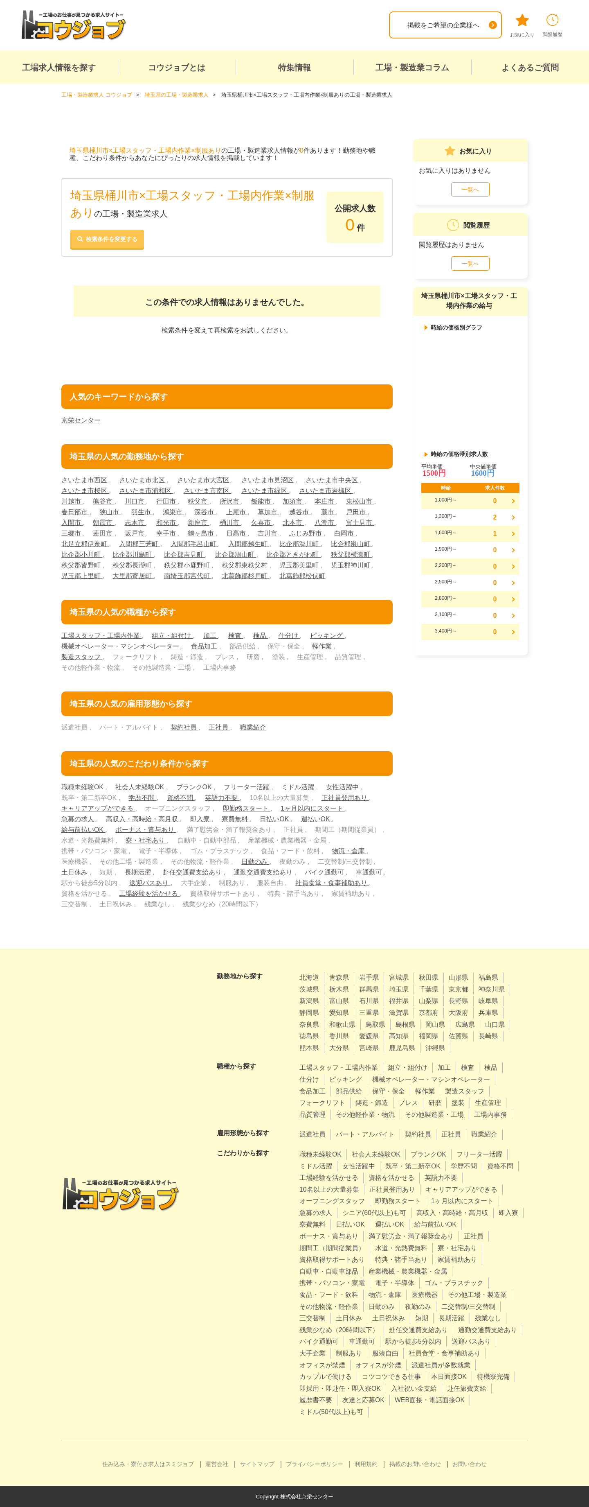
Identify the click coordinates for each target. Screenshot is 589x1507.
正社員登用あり (345, 797)
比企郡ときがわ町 (293, 554)
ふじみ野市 (307, 532)
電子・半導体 (394, 1282)
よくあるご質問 (530, 67)
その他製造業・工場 (434, 1114)
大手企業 (312, 1352)
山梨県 (428, 1000)
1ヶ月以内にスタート (313, 807)
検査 (235, 635)
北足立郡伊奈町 (85, 543)
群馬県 (369, 988)
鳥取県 (375, 1024)
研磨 (434, 1102)
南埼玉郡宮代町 (187, 575)
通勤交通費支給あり (264, 871)
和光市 (167, 522)
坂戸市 (135, 532)
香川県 (339, 1035)
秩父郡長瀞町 (132, 564)
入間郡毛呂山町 (194, 543)
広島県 (465, 1024)
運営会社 (216, 1463)
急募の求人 (78, 818)
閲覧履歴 (552, 25)
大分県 (339, 1047)
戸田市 (356, 511)
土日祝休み (388, 1317)
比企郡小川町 (81, 554)
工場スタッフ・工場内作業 (101, 635)
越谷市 (300, 511)
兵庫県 (488, 1012)
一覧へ (470, 189)
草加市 (268, 511)
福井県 (399, 1000)
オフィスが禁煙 (322, 1364)
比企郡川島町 (132, 554)
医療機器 (424, 1294)
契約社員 (184, 726)
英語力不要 (222, 797)
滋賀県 (399, 1012)
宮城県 (399, 977)
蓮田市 (103, 532)
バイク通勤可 (325, 871)
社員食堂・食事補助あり (332, 882)
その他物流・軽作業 (328, 1306)
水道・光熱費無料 (401, 1247)
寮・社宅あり (146, 839)
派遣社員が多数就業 (440, 1364)
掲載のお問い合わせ (415, 1463)
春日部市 (75, 511)
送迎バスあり (149, 882)
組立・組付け (172, 635)
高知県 (399, 1035)
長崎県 (488, 1035)
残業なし (488, 1317)
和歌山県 (342, 1024)
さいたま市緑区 (265, 490)
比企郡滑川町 (299, 543)
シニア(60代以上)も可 (374, 1212)
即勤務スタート (246, 807)
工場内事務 (490, 1114)
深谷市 (205, 511)
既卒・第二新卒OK (413, 1165)
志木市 (135, 522)
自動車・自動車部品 (328, 1271)
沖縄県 (435, 1047)
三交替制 (312, 1317)
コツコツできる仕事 (391, 1376)
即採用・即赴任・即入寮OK (340, 1388)
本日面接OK (449, 1376)
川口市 (135, 500)
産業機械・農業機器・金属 (408, 1271)
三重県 (369, 1012)
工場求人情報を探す (59, 67)
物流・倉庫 (349, 850)
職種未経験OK (83, 786)
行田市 (167, 500)
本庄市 (325, 500)
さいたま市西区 (85, 479)
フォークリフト (322, 1102)
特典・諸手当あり (401, 1259)
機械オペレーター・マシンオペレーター (121, 645)
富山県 (339, 1000)
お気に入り (522, 26)
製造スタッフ (81, 656)
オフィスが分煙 (378, 1364)
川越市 (72, 500)
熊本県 (309, 1047)
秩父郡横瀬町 (351, 554)
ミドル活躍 (299, 786)
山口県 (495, 1024)
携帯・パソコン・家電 (332, 1282)
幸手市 (167, 532)
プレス (408, 1102)
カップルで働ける (325, 1376)
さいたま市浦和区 (146, 490)
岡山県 (435, 1024)
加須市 (293, 500)
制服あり (349, 1352)
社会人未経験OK (140, 786)
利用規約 (366, 1463)
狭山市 (110, 511)
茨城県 (309, 988)
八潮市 (325, 522)
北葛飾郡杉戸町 (245, 575)
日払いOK (275, 818)
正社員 (219, 726)
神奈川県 (492, 988)
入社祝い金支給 (414, 1388)
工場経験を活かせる (149, 893)
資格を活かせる (391, 1177)
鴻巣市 (173, 511)
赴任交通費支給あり (193, 871)
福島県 (488, 977)
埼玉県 (399, 988)
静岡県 (309, 1012)
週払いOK (316, 818)
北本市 (293, 522)
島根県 (405, 1024)
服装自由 (385, 1352)
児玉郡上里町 (81, 575)
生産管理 (488, 1102)
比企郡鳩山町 (235, 554)
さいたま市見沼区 (268, 479)
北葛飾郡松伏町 (302, 575)
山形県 (458, 977)
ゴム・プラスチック (454, 1282)
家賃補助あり (457, 1259)
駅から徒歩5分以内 (413, 1341)
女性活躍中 (343, 786)
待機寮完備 (493, 1376)
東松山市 (360, 500)
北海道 (309, 977)
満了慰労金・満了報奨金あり (411, 1235)
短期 (421, 1317)
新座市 (198, 522)
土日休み (75, 871)
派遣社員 (312, 1133)
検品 (260, 635)
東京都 (458, 988)
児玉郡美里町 (299, 564)
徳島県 (309, 1035)
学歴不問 (142, 797)
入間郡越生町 (248, 543)
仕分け (289, 635)
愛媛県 (369, 1035)
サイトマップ (257, 1463)
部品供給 (349, 1090)
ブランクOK (195, 786)
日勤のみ (255, 861)
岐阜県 (488, 1000)
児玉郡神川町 (351, 564)
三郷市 (72, 532)
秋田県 (428, 977)
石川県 (369, 1000)
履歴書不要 (315, 1399)
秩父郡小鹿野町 (187, 564)
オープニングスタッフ (332, 1200)
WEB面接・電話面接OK (430, 1399)
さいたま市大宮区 (204, 479)
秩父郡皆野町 (81, 564)
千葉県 (428, 988)
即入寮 (200, 818)
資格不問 (181, 797)
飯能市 (261, 500)
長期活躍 (139, 871)
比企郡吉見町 (184, 554)
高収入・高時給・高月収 (143, 818)
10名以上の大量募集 (329, 1189)
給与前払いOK (83, 829)
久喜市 (261, 522)
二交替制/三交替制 (468, 1306)
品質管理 (312, 1114)
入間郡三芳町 (139, 543)
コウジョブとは (176, 67)
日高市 (236, 532)
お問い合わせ (469, 1463)
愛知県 (339, 1012)
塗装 (458, 1102)
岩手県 (369, 977)
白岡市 (344, 532)
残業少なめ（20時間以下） (339, 1329)
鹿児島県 (402, 1047)
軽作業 (322, 645)
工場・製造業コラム (412, 67)
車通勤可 (370, 871)
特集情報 (294, 67)
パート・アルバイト (365, 1133)
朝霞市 (103, 522)
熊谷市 (103, 500)
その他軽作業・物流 (365, 1114)
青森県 (339, 977)
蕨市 (328, 511)
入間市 (72, 522)
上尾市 (236, 511)
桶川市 (230, 522)
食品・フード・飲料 (328, 1294)
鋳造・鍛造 (371, 1102)
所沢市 (230, 500)
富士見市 (360, 522)
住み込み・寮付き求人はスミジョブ (148, 1463)
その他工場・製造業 (477, 1294)
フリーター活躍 (247, 786)
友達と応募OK (363, 1399)
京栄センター (81, 419)
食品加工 (205, 645)
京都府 (428, 1012)
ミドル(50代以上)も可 (331, 1411)
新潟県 (309, 1000)
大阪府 (458, 1012)
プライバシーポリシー (314, 1463)
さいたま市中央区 (333, 479)
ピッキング (327, 635)
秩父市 (198, 500)
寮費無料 (236, 818)
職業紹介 (253, 726)
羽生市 (142, 511)
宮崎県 (369, 1047)
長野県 (458, 1000)
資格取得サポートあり (332, 1259)
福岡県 (428, 1035)
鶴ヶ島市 (202, 532)
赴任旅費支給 (466, 1388)
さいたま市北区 (142, 479)
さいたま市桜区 (85, 490)
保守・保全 (388, 1090)
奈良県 (309, 1024)
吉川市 (268, 532)
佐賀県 (458, 1035)
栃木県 (339, 988)
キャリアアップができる (98, 807)
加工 (210, 635)
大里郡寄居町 (132, 575)
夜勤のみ (418, 1306)
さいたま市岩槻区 (326, 490)
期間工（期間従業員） (332, 1247)
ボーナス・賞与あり (145, 829)
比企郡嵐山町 (351, 543)
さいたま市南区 (207, 490)
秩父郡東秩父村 (245, 564)
